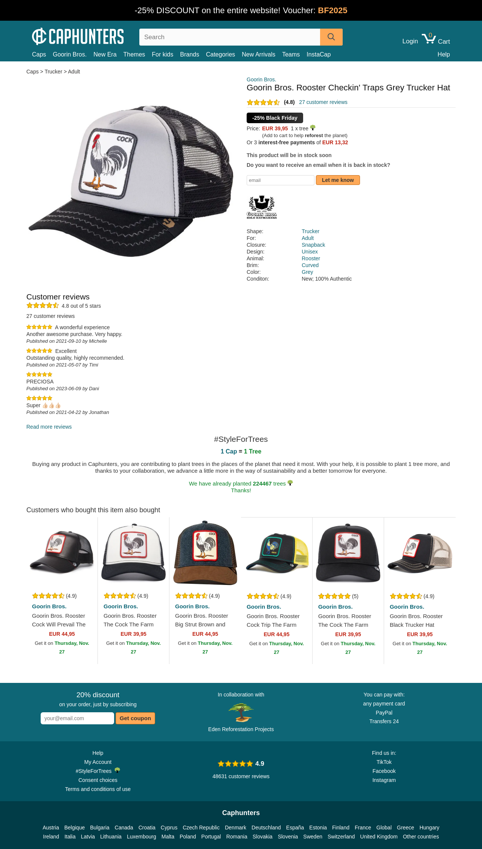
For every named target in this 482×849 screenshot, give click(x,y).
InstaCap (319, 54)
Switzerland (341, 837)
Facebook (383, 771)
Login (410, 41)
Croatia (147, 828)
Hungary (429, 828)
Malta (168, 837)
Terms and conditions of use (98, 789)
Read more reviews (49, 427)
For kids (162, 54)
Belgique (74, 828)
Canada (124, 828)
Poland (188, 837)
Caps (39, 54)
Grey (307, 272)
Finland (340, 828)
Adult (74, 72)
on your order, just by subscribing (97, 699)
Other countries (421, 837)
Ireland (51, 837)
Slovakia (263, 837)
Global (384, 828)
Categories (220, 54)
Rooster (311, 258)
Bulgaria (99, 828)
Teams (291, 54)
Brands (189, 54)
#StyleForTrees (98, 770)
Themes (134, 54)
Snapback (313, 245)
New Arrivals (258, 54)
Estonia (318, 828)
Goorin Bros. (70, 54)
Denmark (235, 828)
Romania (236, 837)
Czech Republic (201, 828)
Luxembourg (141, 837)
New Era (104, 54)
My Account (97, 762)
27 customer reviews (323, 102)
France (363, 828)
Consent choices (97, 780)
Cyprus (169, 828)
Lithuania (111, 837)
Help (444, 54)
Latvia (88, 837)
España (295, 828)
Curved (310, 265)
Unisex (310, 252)
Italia (70, 837)
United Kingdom (379, 837)
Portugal (211, 837)
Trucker (53, 72)
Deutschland (266, 828)
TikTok (384, 762)
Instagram (384, 780)
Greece (405, 828)
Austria (51, 828)
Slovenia (288, 837)
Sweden (312, 837)
